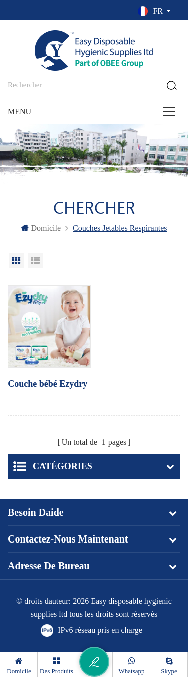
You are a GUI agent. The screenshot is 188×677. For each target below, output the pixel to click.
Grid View (16, 260)
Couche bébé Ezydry (47, 384)
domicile (41, 228)
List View (35, 260)
